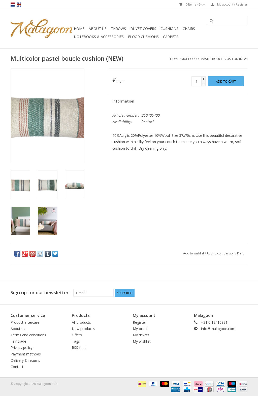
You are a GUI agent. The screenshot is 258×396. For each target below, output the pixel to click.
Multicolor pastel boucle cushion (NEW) (214, 59)
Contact (17, 366)
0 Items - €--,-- (192, 4)
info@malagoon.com (218, 328)
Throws (118, 28)
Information (123, 101)
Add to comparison (221, 253)
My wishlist (142, 341)
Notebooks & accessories (99, 36)
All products (81, 322)
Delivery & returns (25, 360)
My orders (141, 328)
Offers (77, 335)
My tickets (141, 335)
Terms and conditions (28, 335)
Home (79, 28)
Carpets (170, 36)
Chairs (189, 28)
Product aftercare (25, 322)
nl (13, 5)
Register (139, 322)
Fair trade (18, 341)
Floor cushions (143, 36)
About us (98, 28)
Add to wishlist (193, 253)
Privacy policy (22, 347)
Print (240, 253)
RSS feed (79, 347)
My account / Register (229, 4)
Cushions (169, 28)
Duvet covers (143, 28)
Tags (76, 341)
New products (83, 328)
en (19, 5)
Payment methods (26, 354)
